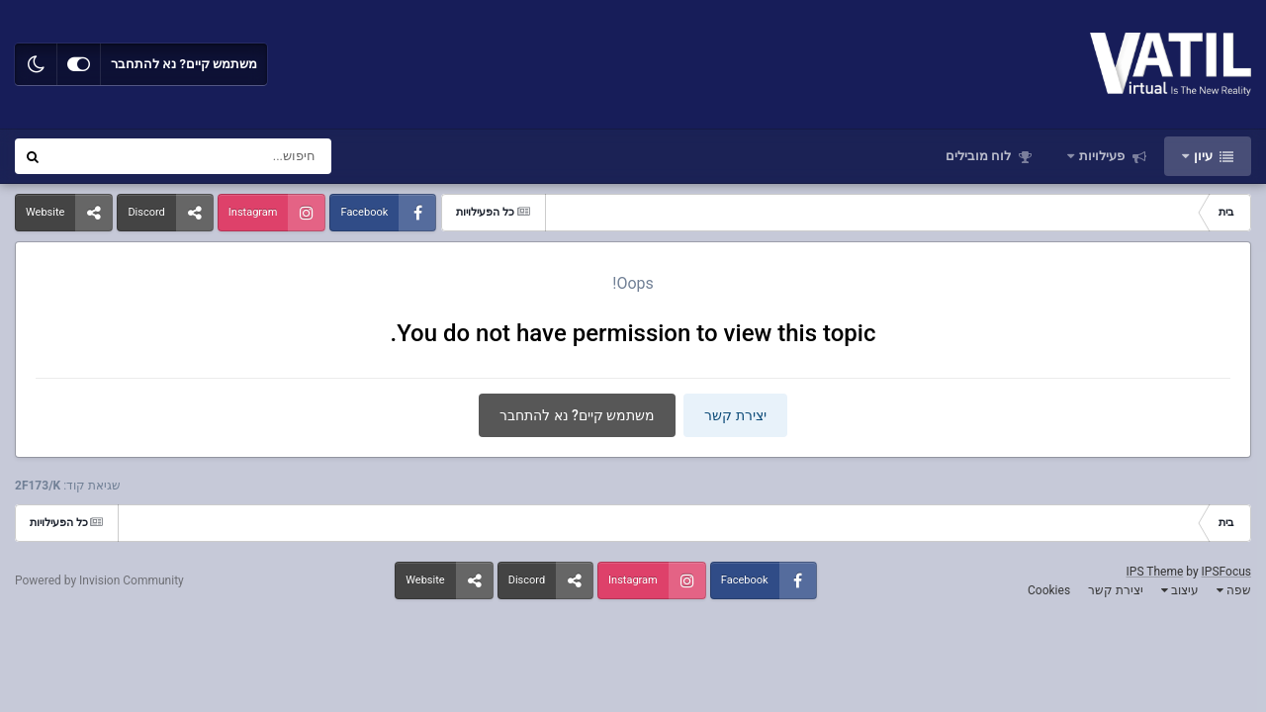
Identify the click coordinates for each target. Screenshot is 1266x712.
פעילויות (1102, 155)
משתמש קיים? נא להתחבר (184, 63)
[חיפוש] (235, 156)
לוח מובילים (980, 155)
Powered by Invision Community (99, 580)
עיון (1203, 155)
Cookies (1049, 590)
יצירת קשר (735, 415)
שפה (1234, 590)
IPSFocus (1226, 571)
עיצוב (1180, 590)
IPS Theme (1155, 571)
